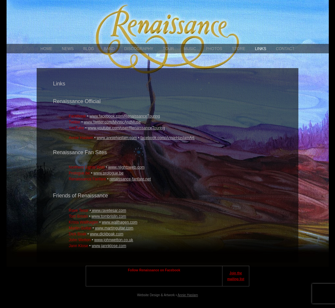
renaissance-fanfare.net (130, 179)
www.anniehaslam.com (117, 138)
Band (109, 48)
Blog (88, 48)
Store (238, 48)
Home (46, 48)
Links (260, 48)
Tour (168, 48)
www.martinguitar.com (114, 228)
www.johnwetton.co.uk (113, 240)
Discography (138, 48)
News (68, 48)
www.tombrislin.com (109, 216)
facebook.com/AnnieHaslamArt (167, 138)
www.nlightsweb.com (126, 167)
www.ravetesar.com (108, 210)
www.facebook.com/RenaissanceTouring (125, 116)
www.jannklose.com (109, 246)
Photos (214, 48)
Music (190, 48)
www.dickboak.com (106, 234)
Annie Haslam (188, 295)
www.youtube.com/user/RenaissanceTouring (126, 128)
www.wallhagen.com (119, 222)
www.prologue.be (109, 173)
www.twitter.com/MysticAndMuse (112, 122)
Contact (285, 48)
